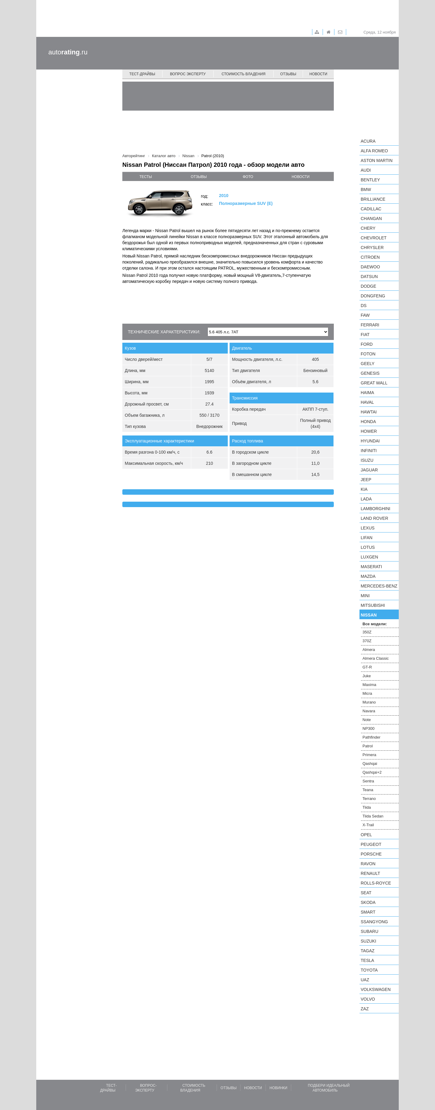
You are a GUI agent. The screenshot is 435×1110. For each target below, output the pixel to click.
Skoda (368, 902)
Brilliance (373, 199)
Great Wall (374, 382)
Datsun (369, 276)
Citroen (370, 257)
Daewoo (370, 266)
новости (300, 177)
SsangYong (374, 921)
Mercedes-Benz (379, 586)
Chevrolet (374, 237)
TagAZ (368, 950)
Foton (368, 353)
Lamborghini (375, 508)
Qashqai (369, 763)
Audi (366, 170)
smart (368, 912)
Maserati (371, 566)
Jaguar (369, 470)
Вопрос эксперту (188, 74)
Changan (371, 218)
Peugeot (371, 844)
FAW (365, 315)
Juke (366, 676)
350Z (367, 632)
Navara (368, 711)
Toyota (369, 970)
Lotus (368, 547)
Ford (367, 344)
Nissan (369, 615)
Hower (369, 431)
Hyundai (370, 440)
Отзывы (288, 74)
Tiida (366, 807)
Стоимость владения (243, 74)
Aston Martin (376, 160)
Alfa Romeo (374, 150)
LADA (366, 499)
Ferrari (370, 324)
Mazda (368, 576)
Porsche (371, 854)
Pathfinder (371, 737)
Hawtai (369, 411)
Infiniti (369, 450)
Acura (368, 141)
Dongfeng (373, 295)
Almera (368, 649)
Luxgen (369, 557)
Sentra (368, 781)
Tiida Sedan (372, 816)
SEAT (366, 892)
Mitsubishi (373, 605)
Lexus (368, 528)
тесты (145, 177)
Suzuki (368, 941)
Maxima (369, 684)
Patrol (367, 746)
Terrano (369, 798)
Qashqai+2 (372, 772)
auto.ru (68, 52)
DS (363, 305)
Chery (368, 228)
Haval (367, 402)
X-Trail (368, 825)
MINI (365, 595)
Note (366, 719)
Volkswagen (376, 989)
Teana (367, 790)
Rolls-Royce (376, 883)
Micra (367, 693)
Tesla (367, 960)
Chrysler (372, 247)
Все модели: (374, 624)
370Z (367, 641)
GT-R (367, 667)
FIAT (365, 334)
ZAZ (365, 1008)
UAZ (365, 979)
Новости (318, 74)
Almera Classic (375, 658)
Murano (369, 702)
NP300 (368, 728)
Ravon (368, 863)
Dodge (368, 286)
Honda (368, 421)
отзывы (199, 177)
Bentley (370, 179)
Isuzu (367, 460)
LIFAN (366, 537)
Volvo (368, 999)
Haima (367, 392)
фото (248, 177)
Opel (366, 834)
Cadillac (371, 208)
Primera (369, 754)
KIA (364, 489)
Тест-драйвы (142, 74)
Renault (370, 873)
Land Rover (374, 518)
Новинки (278, 1088)
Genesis (370, 373)
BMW (366, 189)
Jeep (366, 479)
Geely (368, 363)
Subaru (369, 931)
